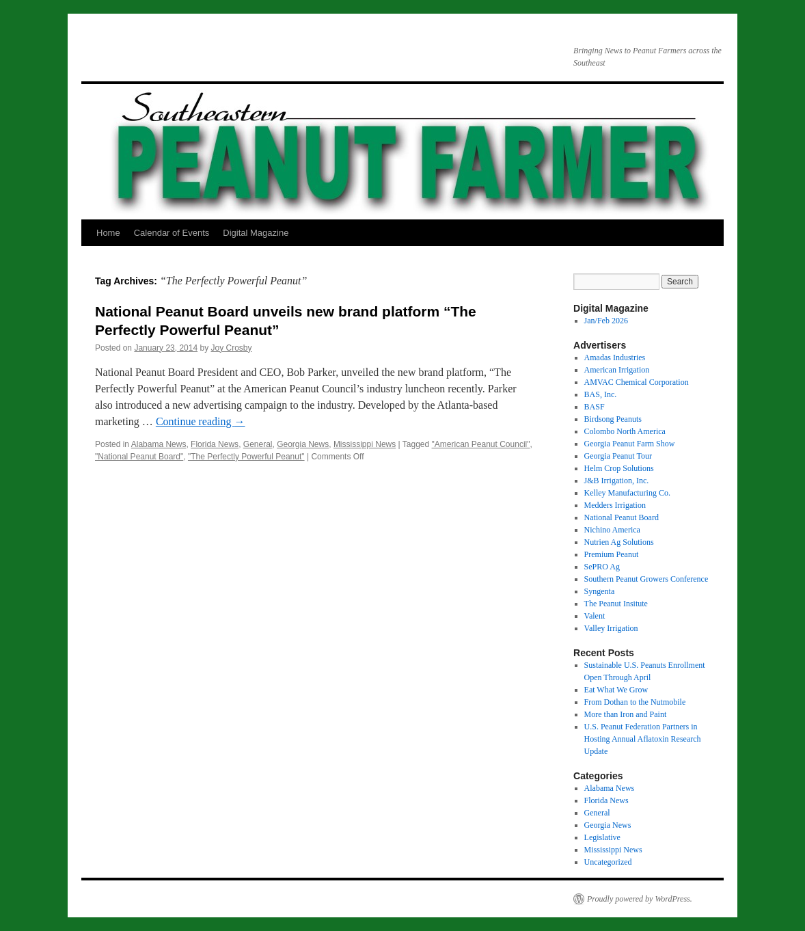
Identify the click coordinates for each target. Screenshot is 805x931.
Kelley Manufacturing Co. (627, 493)
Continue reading (200, 421)
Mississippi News (364, 444)
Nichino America (612, 530)
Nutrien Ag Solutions (619, 542)
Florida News (214, 444)
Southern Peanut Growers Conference (646, 579)
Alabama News (159, 444)
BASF (594, 406)
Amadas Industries (615, 357)
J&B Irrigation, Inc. (616, 480)
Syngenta (599, 591)
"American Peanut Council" (481, 444)
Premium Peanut (611, 554)
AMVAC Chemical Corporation (636, 382)
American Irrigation (617, 370)
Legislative (602, 837)
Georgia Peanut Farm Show (629, 443)
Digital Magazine (255, 233)
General (258, 444)
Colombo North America (625, 431)
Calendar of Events (172, 233)
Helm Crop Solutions (619, 468)
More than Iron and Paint (625, 714)
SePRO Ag (602, 566)
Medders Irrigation (615, 505)
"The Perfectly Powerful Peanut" (246, 456)
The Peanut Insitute (616, 603)
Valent (594, 616)
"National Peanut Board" (139, 456)
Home (108, 233)
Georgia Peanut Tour (618, 456)
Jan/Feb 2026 (606, 320)
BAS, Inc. (600, 394)
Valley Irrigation (611, 628)
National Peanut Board (621, 517)
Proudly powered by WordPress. (639, 899)
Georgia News (303, 444)
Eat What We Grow (616, 689)
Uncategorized (608, 862)
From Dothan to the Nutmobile (635, 702)
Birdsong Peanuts (613, 419)
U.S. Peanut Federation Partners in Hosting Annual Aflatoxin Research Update (642, 739)
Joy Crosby (231, 348)
